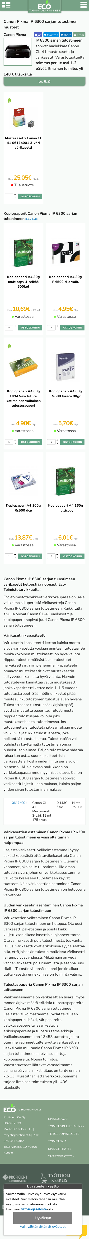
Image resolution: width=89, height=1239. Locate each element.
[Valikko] (83, 7)
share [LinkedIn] (66, 35)
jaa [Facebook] (38, 35)
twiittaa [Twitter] (51, 35)
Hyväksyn (43, 1218)
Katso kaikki (31, 219)
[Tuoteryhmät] (6, 7)
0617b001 (19, 803)
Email (79, 35)
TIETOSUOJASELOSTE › (64, 1134)
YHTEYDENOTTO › (61, 1156)
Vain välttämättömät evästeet (43, 1226)
